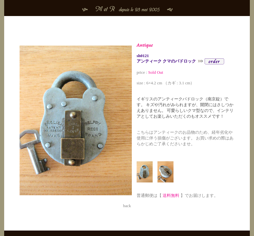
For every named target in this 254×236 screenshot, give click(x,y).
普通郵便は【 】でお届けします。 (177, 192)
